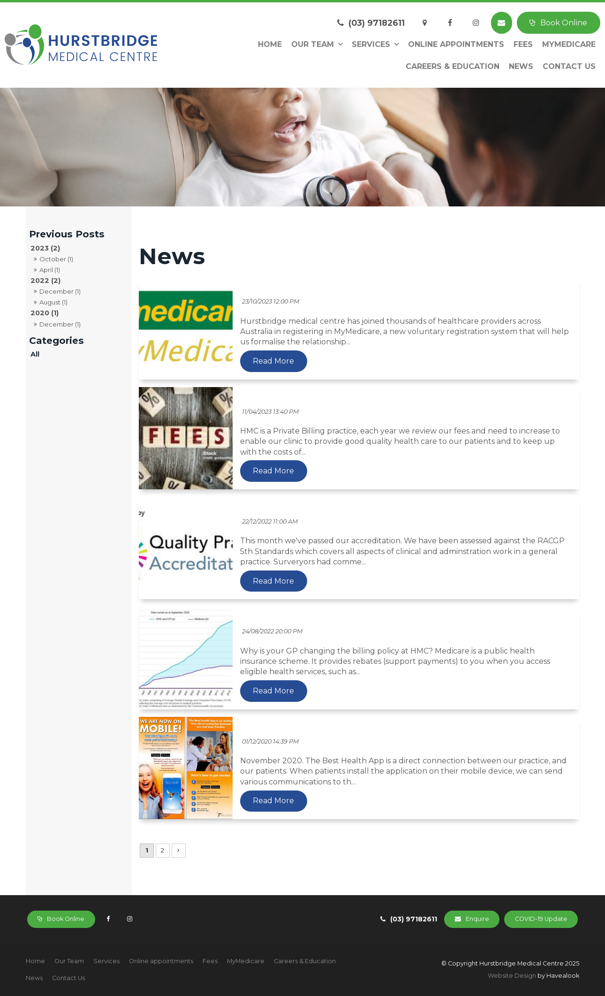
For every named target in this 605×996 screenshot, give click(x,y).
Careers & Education (452, 66)
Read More (273, 361)
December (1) (60, 291)
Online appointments (456, 44)
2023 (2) (45, 248)
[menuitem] (35, 961)
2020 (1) (44, 313)
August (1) (53, 302)
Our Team (312, 44)
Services (371, 44)
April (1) (49, 270)
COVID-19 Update (541, 918)
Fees (523, 44)
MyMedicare (569, 44)
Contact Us (569, 66)
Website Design (512, 975)
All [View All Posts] (34, 354)
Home (270, 44)
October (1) (56, 259)
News (521, 66)
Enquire (477, 918)
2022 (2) (45, 280)
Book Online (563, 22)
